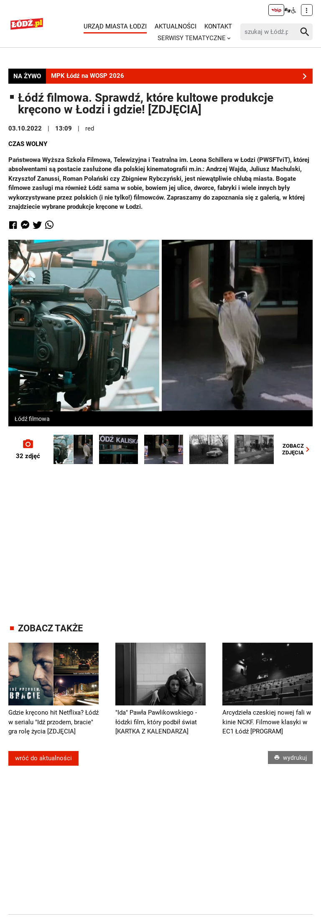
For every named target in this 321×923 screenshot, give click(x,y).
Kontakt (218, 26)
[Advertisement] (164, 535)
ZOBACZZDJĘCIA (297, 449)
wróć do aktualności (43, 758)
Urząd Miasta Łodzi (115, 26)
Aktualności (175, 26)
